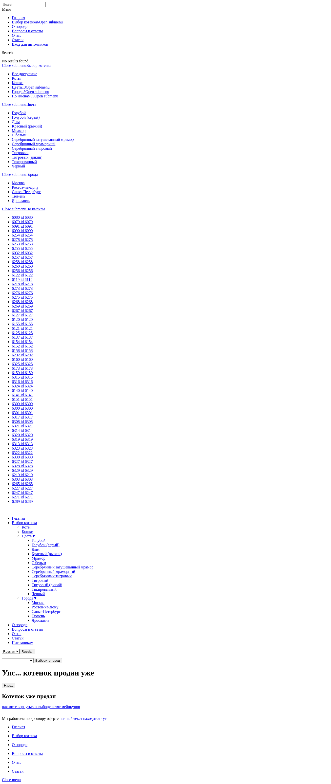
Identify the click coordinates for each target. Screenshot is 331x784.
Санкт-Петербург (26, 192)
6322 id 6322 (22, 453)
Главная (18, 18)
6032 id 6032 (22, 253)
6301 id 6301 (22, 413)
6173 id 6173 (22, 368)
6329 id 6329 (22, 470)
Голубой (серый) (26, 117)
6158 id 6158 (22, 350)
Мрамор (18, 130)
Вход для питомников (30, 44)
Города (17, 92)
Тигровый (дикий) (27, 157)
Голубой (19, 113)
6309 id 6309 (22, 404)
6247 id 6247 (22, 493)
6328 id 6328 (22, 466)
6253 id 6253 (22, 244)
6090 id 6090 (22, 231)
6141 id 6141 (22, 395)
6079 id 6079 (22, 222)
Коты (16, 78)
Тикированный (24, 162)
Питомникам (22, 642)
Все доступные (24, 74)
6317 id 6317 (22, 417)
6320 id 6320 (22, 435)
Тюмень (18, 196)
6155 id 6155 (22, 324)
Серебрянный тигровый (32, 148)
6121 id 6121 (22, 328)
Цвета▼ (29, 536)
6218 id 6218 (22, 284)
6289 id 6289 (22, 501)
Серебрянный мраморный (33, 144)
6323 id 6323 (22, 448)
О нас (16, 35)
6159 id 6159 (22, 373)
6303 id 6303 (22, 479)
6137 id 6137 (22, 337)
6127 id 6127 (22, 315)
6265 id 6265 (22, 484)
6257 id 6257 (22, 257)
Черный (18, 166)
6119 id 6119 (22, 279)
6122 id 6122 (22, 275)
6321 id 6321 (22, 426)
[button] (27, 651)
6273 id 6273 (22, 288)
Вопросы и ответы (27, 31)
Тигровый (20, 153)
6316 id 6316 (22, 382)
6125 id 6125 (22, 333)
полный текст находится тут (83, 718)
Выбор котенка (24, 22)
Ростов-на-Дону (25, 187)
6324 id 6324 (22, 386)
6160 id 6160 (22, 359)
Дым (16, 122)
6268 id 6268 (22, 302)
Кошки (17, 83)
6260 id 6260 (22, 266)
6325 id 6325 (22, 364)
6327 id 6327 (22, 461)
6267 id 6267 (22, 311)
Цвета (17, 87)
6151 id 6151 (22, 399)
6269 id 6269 (22, 306)
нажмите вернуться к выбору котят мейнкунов (41, 707)
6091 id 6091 (22, 226)
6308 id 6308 (22, 421)
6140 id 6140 (22, 390)
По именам (21, 96)
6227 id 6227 (22, 488)
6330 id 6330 (22, 457)
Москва (18, 183)
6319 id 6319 (22, 439)
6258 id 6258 (22, 262)
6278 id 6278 (22, 239)
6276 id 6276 (22, 293)
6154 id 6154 (22, 342)
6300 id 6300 (22, 408)
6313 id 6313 (22, 444)
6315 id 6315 (22, 377)
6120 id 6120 (22, 319)
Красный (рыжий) (27, 126)
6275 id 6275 (22, 297)
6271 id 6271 (22, 497)
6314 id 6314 (22, 430)
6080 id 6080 (22, 217)
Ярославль (21, 201)
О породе (19, 26)
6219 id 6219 (22, 475)
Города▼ (29, 598)
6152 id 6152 (22, 346)
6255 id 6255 (22, 248)
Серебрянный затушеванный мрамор (43, 139)
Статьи (17, 40)
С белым (19, 135)
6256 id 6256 (22, 271)
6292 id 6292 (22, 355)
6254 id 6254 (22, 235)
